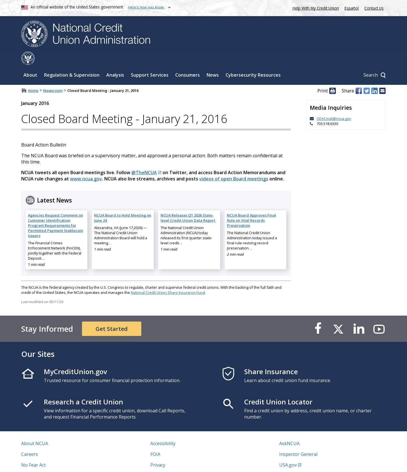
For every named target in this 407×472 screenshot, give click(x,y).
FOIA (155, 440)
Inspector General (298, 440)
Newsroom (52, 76)
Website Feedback (169, 462)
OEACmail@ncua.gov (334, 104)
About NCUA (34, 430)
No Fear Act (33, 451)
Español (352, 8)
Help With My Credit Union (314, 7)
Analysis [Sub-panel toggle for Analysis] (115, 61)
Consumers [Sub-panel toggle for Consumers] (187, 61)
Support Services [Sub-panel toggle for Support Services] (149, 61)
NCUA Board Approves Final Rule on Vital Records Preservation (251, 206)
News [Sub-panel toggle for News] (213, 61)
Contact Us (374, 8)
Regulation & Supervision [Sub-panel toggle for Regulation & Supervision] (71, 61)
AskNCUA (289, 430)
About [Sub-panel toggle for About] (30, 61)
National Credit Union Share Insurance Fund (168, 278)
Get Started (112, 315)
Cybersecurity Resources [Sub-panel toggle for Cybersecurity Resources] (253, 61)
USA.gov (288, 451)
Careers (29, 440)
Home (33, 76)
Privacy (157, 451)
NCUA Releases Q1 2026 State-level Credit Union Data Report (188, 204)
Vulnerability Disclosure (46, 462)
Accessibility (163, 430)
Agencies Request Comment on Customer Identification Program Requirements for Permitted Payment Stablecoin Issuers (55, 212)
